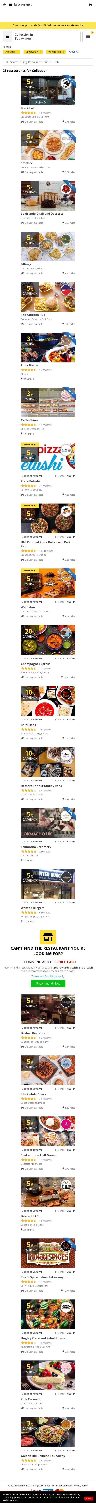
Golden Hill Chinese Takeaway (43, 1456)
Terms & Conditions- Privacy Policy (69, 1485)
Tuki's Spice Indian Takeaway (42, 1277)
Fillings (26, 264)
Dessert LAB (29, 1216)
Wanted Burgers (32, 908)
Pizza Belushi (30, 481)
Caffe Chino (29, 420)
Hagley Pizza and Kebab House (43, 1338)
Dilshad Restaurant (35, 1033)
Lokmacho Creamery (36, 847)
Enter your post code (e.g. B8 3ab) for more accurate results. (48, 25)
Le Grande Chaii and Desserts (42, 214)
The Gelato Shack (33, 1094)
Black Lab (28, 108)
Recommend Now (48, 983)
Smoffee (27, 163)
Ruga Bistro (29, 365)
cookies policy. (10, 1500)
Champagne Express (35, 664)
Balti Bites (28, 725)
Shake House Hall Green (38, 1155)
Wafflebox (28, 607)
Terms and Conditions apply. (48, 976)
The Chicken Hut (33, 315)
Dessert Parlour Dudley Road (41, 786)
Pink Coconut (30, 1399)
